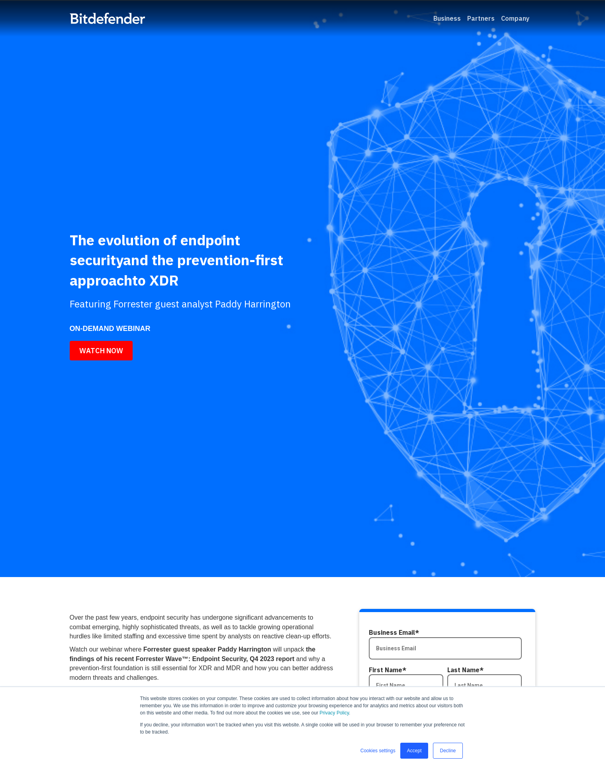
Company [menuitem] (515, 18)
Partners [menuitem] (481, 18)
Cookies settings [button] (378, 750)
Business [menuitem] (447, 18)
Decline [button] (448, 750)
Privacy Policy (334, 713)
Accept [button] (414, 750)
